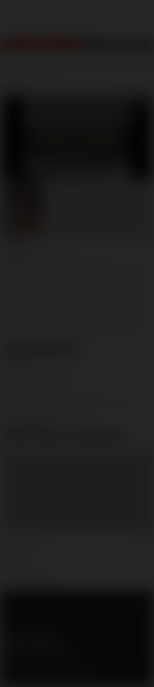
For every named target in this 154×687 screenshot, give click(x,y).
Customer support (19, 573)
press (8, 554)
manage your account (22, 541)
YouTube (30, 636)
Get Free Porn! (118, 47)
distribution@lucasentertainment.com (46, 421)
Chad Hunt (81, 265)
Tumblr (42, 636)
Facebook (6, 636)
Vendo (65, 669)
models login (14, 567)
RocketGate (87, 669)
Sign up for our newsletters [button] (37, 648)
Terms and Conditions (17, 663)
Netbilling (40, 669)
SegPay (53, 669)
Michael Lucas (112, 265)
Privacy (42, 663)
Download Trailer (96, 437)
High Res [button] (48, 437)
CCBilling (25, 669)
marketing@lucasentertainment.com (45, 407)
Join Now (41, 47)
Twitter (18, 636)
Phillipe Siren (63, 271)
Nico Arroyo (32, 271)
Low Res (17, 437)
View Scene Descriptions (41, 349)
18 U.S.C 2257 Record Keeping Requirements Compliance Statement (49, 680)
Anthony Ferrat (50, 265)
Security (57, 663)
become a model (16, 560)
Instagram (55, 636)
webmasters (13, 548)
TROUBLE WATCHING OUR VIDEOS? (29, 579)
